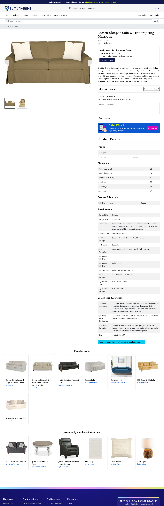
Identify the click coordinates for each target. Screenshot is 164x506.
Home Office (46, 15)
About (69, 503)
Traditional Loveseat (16, 461)
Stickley (36, 388)
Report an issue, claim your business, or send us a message (121, 342)
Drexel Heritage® (66, 385)
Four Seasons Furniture (15, 421)
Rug (89, 461)
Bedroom (16, 15)
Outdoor (34, 15)
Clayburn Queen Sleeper (15, 381)
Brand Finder (154, 15)
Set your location (107, 60)
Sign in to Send (104, 118)
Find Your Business (54, 503)
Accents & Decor (60, 15)
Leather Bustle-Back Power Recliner (69, 463)
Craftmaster (108, 43)
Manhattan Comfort (119, 382)
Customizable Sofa (146, 380)
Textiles (116, 461)
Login (157, 8)
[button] (90, 63)
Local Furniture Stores (32, 503)
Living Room (8, 503)
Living (7, 15)
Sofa (90, 380)
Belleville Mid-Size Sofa (41, 383)
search (156, 21)
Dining (25, 15)
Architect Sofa (69, 381)
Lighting (142, 461)
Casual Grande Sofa (16, 418)
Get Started (152, 128)
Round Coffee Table (41, 463)
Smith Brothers (143, 382)
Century (10, 385)
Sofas (7, 26)
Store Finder (141, 15)
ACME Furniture (92, 382)
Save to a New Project (151, 89)
